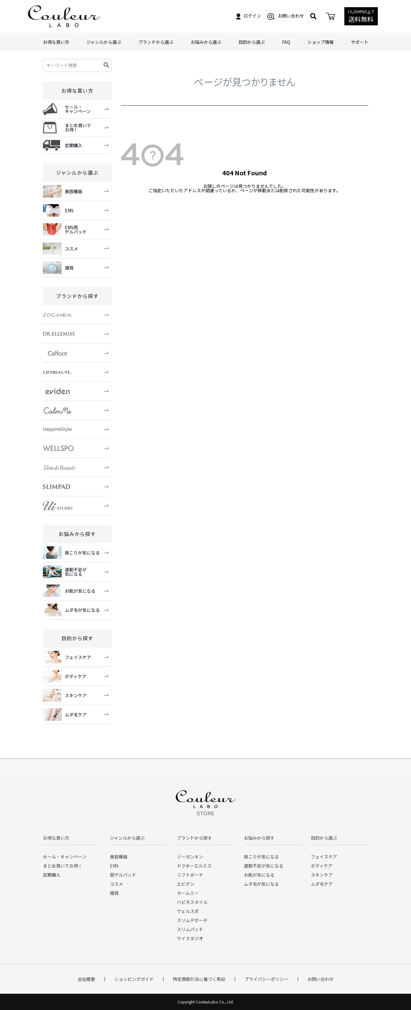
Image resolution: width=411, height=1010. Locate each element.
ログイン (248, 16)
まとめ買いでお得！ (62, 866)
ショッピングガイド (134, 979)
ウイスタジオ (190, 938)
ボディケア (321, 866)
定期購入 (51, 875)
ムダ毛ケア (322, 884)
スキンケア (322, 875)
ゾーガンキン (190, 856)
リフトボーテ (190, 875)
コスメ (116, 884)
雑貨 (114, 893)
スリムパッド (190, 929)
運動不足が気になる (263, 866)
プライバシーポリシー (266, 979)
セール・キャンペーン (64, 856)
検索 (106, 65)
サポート (359, 42)
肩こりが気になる (261, 856)
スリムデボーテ (192, 920)
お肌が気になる (259, 875)
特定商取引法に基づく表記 (199, 979)
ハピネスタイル (192, 902)
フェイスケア (324, 856)
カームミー (188, 893)
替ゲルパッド (123, 875)
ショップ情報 (320, 42)
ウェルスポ (188, 911)
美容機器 (118, 856)
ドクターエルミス (194, 866)
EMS (114, 866)
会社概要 (86, 979)
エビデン (185, 884)
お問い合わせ (285, 16)
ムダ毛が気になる (261, 884)
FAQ (286, 42)
